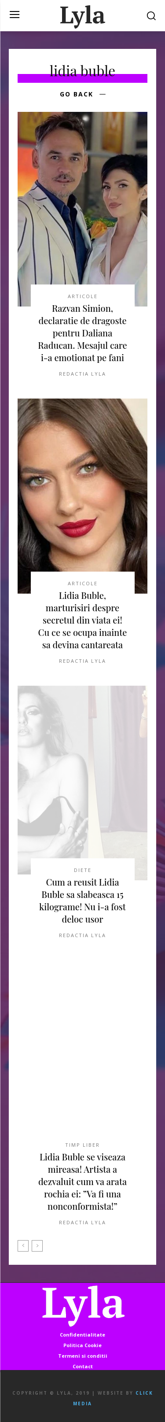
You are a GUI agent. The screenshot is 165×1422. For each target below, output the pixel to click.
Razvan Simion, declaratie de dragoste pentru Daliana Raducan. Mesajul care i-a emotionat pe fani (82, 332)
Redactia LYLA (82, 373)
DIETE (83, 870)
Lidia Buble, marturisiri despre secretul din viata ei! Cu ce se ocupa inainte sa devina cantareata (82, 619)
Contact (83, 1366)
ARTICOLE (83, 296)
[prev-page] (23, 1246)
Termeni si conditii (82, 1355)
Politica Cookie (82, 1345)
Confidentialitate (82, 1334)
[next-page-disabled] (37, 1246)
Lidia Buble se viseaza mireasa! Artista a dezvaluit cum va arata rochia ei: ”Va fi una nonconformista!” (82, 1181)
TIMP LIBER (82, 1144)
